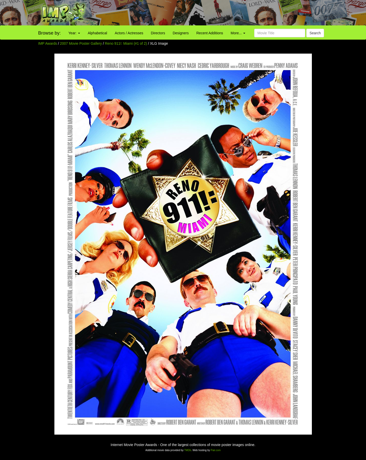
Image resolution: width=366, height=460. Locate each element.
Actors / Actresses (129, 33)
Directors (158, 33)
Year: (74, 33)
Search (315, 33)
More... (238, 33)
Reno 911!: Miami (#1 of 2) (126, 43)
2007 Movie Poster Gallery (81, 43)
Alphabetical (97, 33)
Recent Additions (209, 33)
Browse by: (49, 33)
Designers (181, 33)
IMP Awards (47, 43)
